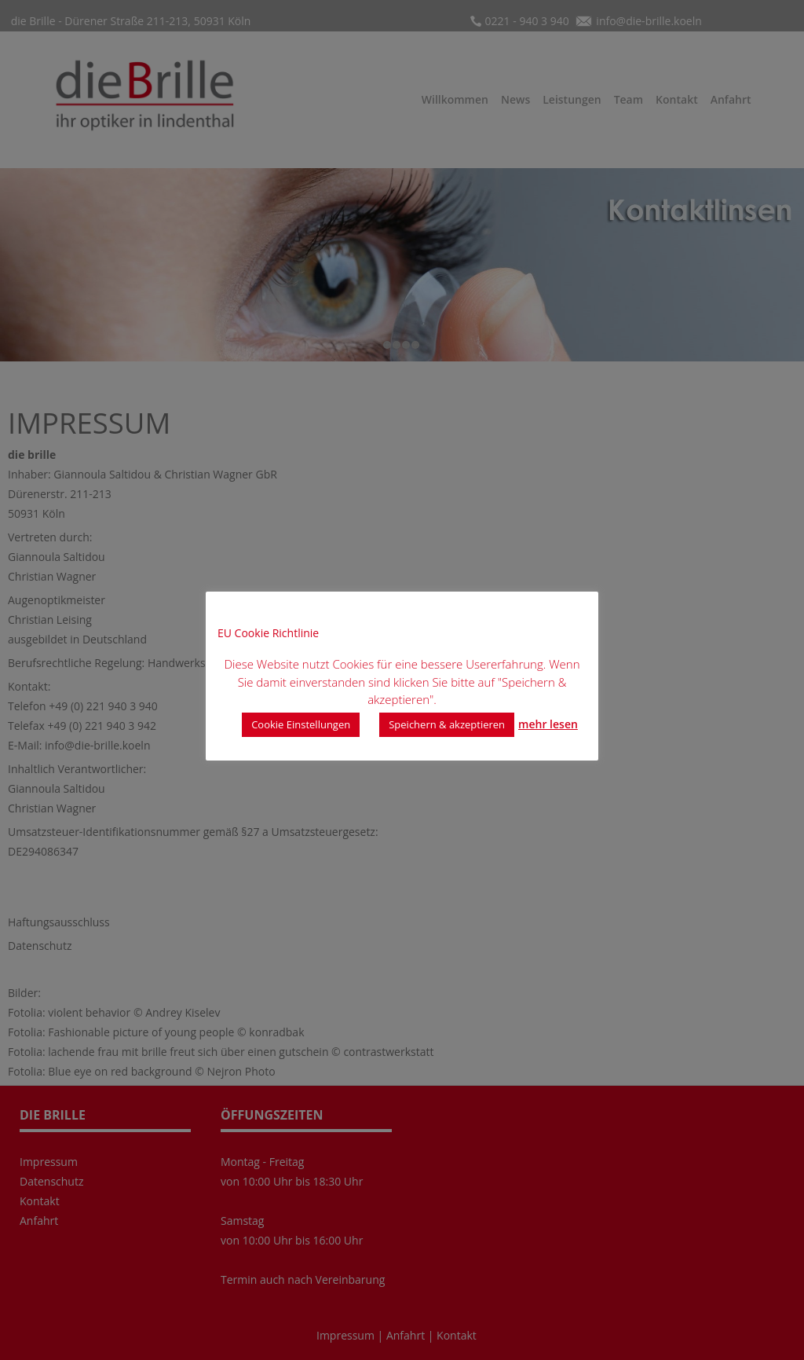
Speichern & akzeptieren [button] (447, 724)
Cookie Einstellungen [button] (300, 724)
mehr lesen (548, 724)
